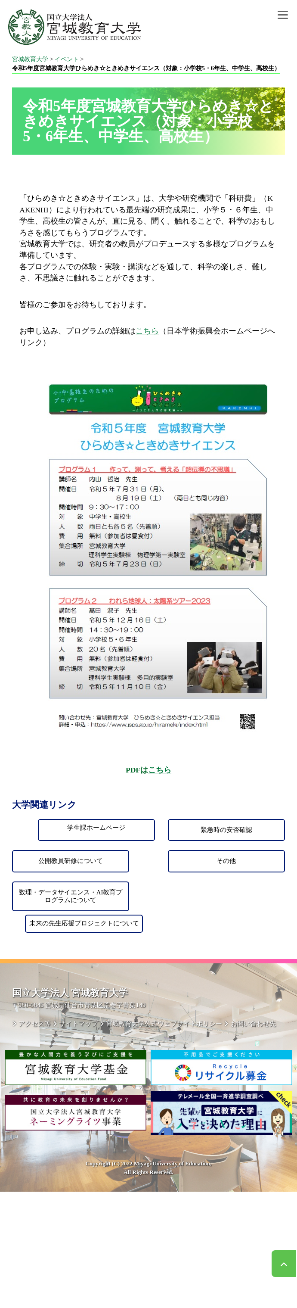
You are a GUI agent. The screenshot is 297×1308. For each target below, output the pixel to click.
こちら (147, 331)
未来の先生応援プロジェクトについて (84, 923)
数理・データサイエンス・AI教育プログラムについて (71, 896)
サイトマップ (78, 1023)
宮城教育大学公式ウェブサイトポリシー (164, 1023)
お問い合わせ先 (253, 1023)
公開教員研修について (70, 860)
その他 (226, 860)
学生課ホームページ (96, 827)
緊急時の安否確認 (226, 829)
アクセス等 (35, 1023)
